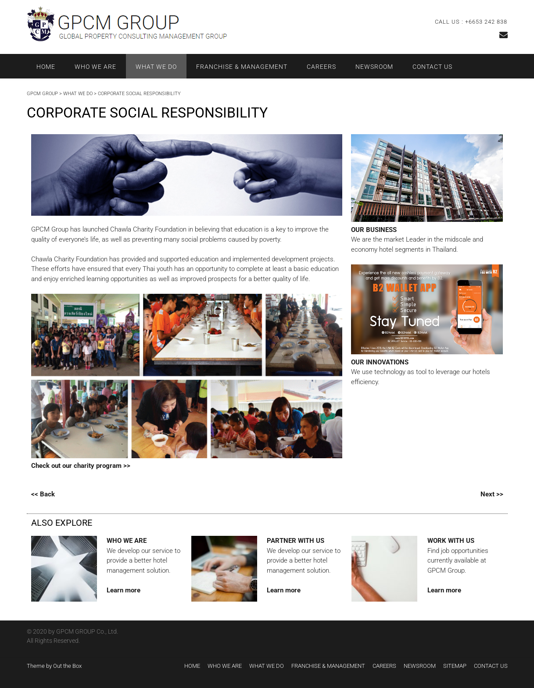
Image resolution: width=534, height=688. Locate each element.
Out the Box (67, 666)
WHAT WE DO (156, 66)
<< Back (43, 494)
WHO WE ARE (95, 66)
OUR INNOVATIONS (380, 362)
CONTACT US (432, 66)
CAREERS (321, 66)
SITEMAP (454, 666)
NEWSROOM (374, 66)
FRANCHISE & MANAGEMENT (241, 66)
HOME (45, 66)
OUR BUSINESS (374, 230)
